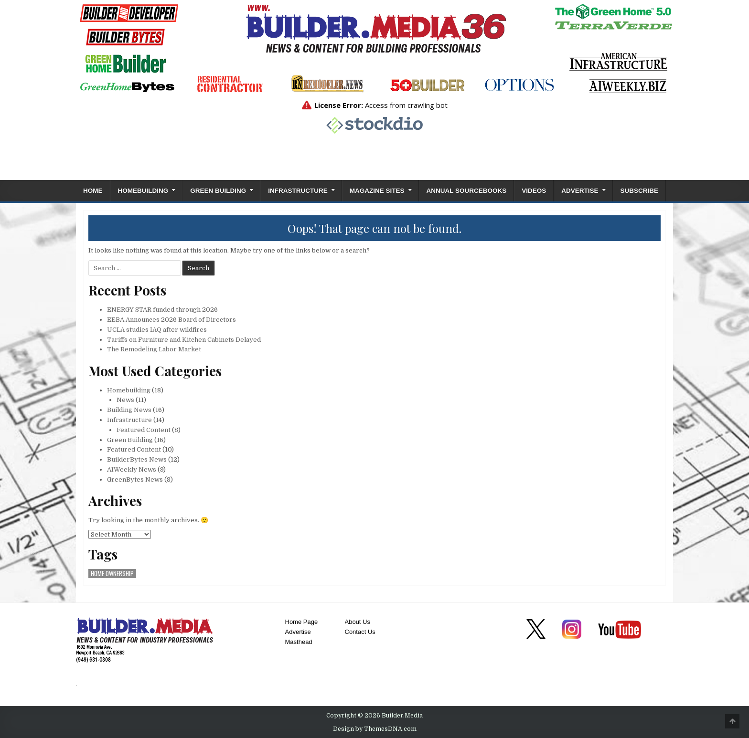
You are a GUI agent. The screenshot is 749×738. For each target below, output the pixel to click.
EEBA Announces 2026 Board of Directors (171, 319)
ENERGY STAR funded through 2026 (162, 309)
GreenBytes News (135, 479)
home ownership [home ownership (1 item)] (112, 573)
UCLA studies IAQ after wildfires (157, 329)
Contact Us (360, 631)
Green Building (218, 190)
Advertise (579, 190)
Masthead (298, 641)
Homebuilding (143, 190)
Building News (129, 409)
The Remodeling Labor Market (154, 349)
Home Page (301, 621)
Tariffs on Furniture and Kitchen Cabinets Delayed (184, 339)
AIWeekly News (131, 469)
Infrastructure (298, 190)
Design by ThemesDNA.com (375, 729)
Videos (534, 190)
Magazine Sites (377, 190)
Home (93, 190)
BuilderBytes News (137, 459)
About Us (357, 621)
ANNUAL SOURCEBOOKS (467, 190)
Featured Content (144, 429)
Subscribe (640, 190)
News (125, 399)
